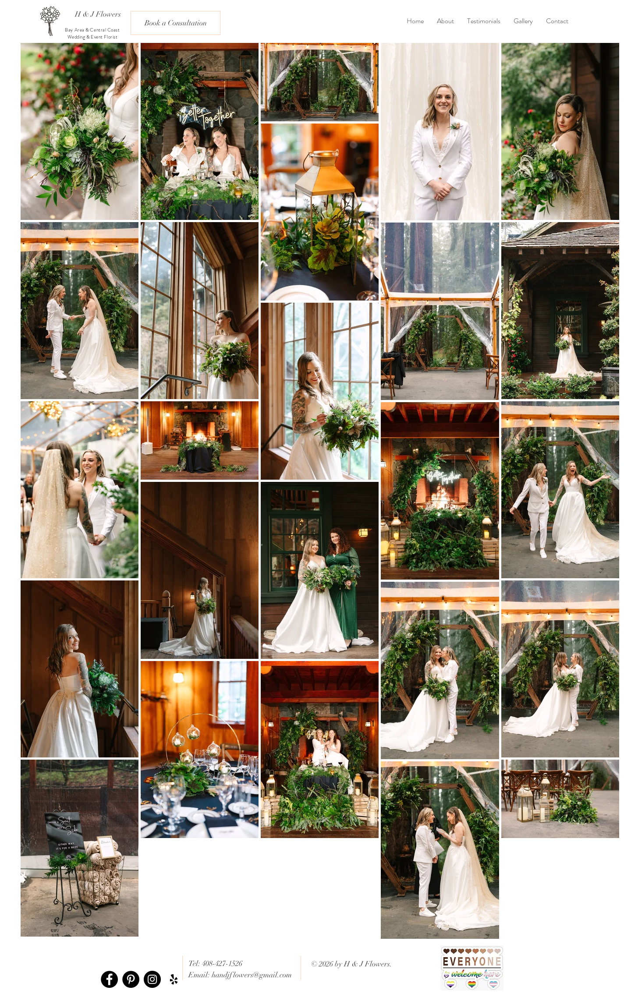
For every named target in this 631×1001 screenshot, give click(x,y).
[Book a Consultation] (175, 23)
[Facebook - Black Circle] (109, 979)
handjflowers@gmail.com (252, 975)
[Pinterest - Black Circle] (130, 979)
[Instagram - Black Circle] (152, 979)
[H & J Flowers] (98, 14)
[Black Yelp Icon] (173, 979)
